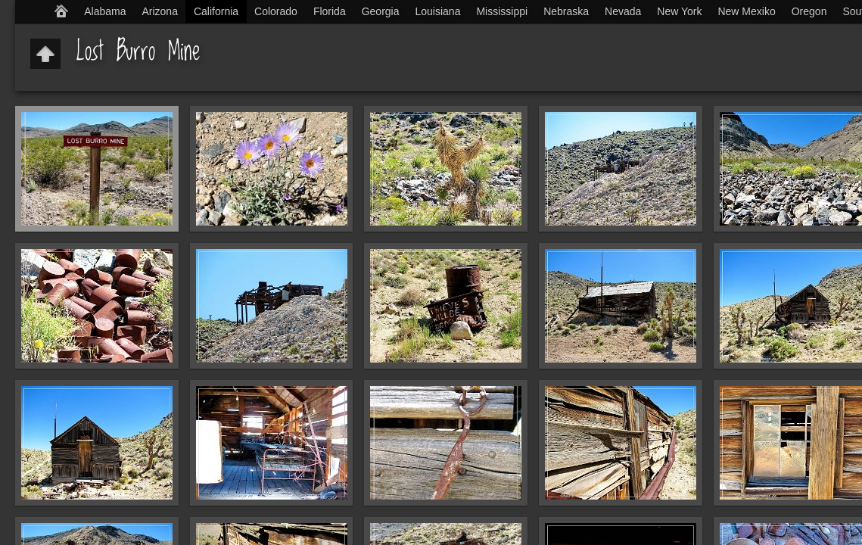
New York (679, 11)
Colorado (275, 11)
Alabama (105, 11)
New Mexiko (746, 11)
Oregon (809, 11)
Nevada (623, 11)
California (216, 11)
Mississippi (501, 11)
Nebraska (566, 11)
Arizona (159, 11)
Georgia (381, 11)
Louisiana (438, 11)
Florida (329, 11)
